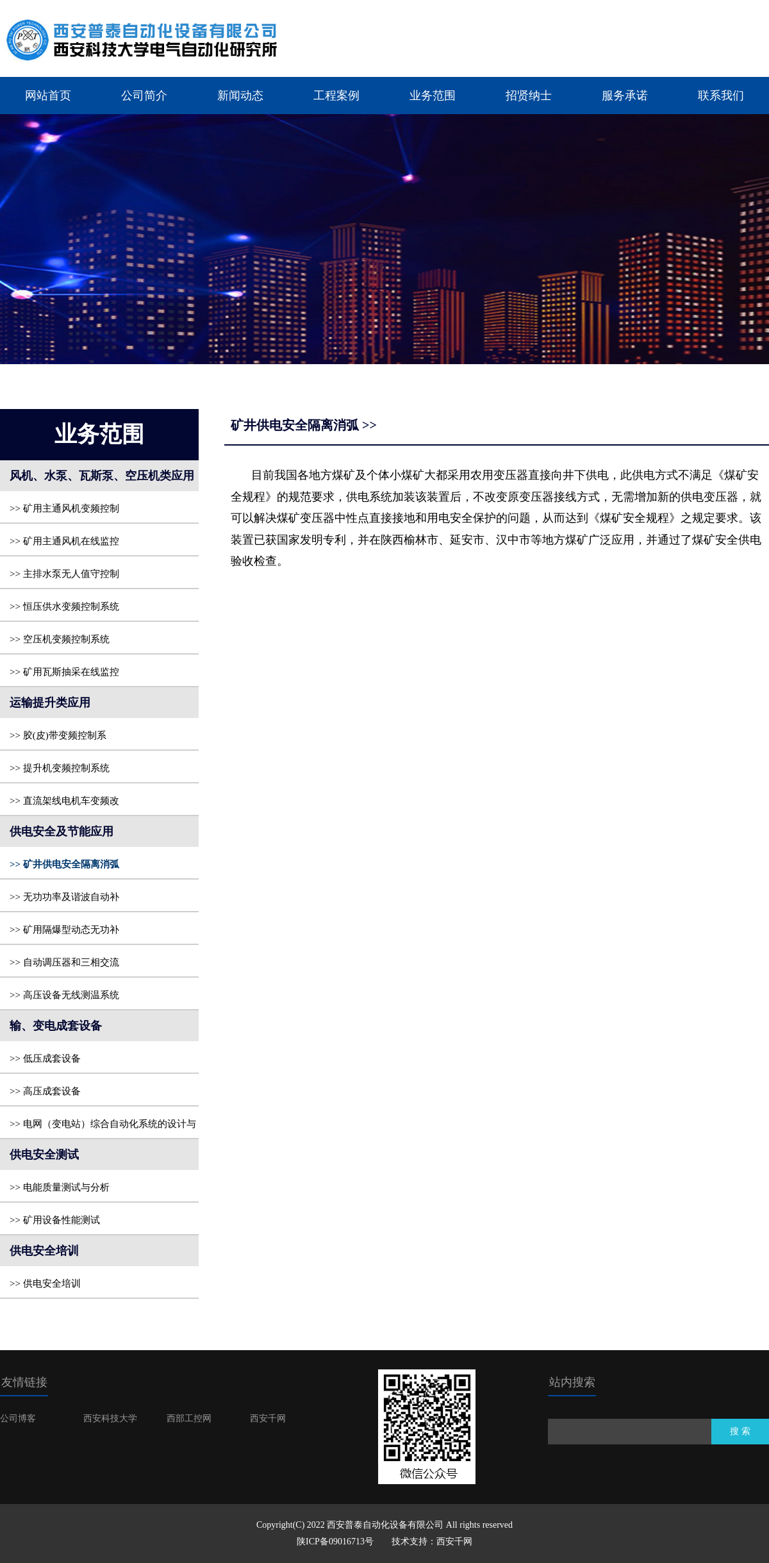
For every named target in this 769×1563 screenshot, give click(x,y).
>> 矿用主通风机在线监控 (64, 541)
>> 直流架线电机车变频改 (64, 801)
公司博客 (18, 1418)
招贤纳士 (529, 95)
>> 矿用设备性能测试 (55, 1220)
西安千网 (268, 1418)
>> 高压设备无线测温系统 (64, 995)
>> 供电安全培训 (45, 1283)
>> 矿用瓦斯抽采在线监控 (64, 672)
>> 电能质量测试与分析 (60, 1187)
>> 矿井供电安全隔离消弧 (64, 864)
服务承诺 (625, 95)
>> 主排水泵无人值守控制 (64, 574)
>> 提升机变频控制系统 (60, 768)
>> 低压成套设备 (45, 1058)
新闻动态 (240, 95)
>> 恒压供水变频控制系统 (64, 606)
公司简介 (144, 95)
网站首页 (48, 95)
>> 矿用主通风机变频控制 (64, 508)
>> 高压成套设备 (45, 1091)
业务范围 (432, 95)
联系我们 (721, 95)
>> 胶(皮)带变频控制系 (58, 735)
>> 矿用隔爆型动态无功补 (64, 929)
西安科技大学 (110, 1418)
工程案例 (336, 95)
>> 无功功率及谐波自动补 (64, 897)
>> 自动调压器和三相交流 (64, 962)
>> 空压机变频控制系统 (60, 639)
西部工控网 (189, 1418)
